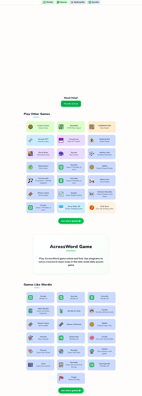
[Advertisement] (71, 84)
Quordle (94, 2)
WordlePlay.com (75, 381)
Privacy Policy (72, 387)
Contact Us (87, 387)
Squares (62, 2)
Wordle (48, 2)
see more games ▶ (71, 209)
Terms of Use (56, 387)
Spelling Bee (77, 2)
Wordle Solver (71, 103)
